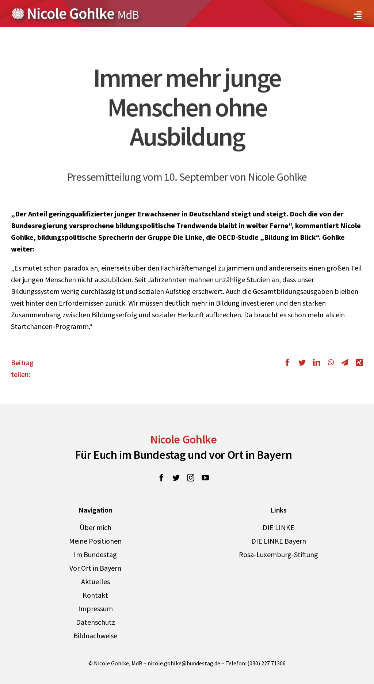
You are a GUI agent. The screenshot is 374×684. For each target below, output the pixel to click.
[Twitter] (302, 363)
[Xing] (357, 363)
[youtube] (205, 477)
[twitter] (176, 477)
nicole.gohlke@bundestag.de (184, 663)
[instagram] (190, 477)
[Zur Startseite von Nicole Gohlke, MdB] (76, 10)
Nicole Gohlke (183, 439)
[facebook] (161, 477)
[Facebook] (289, 363)
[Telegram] (344, 363)
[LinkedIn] (316, 363)
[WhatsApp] (330, 363)
